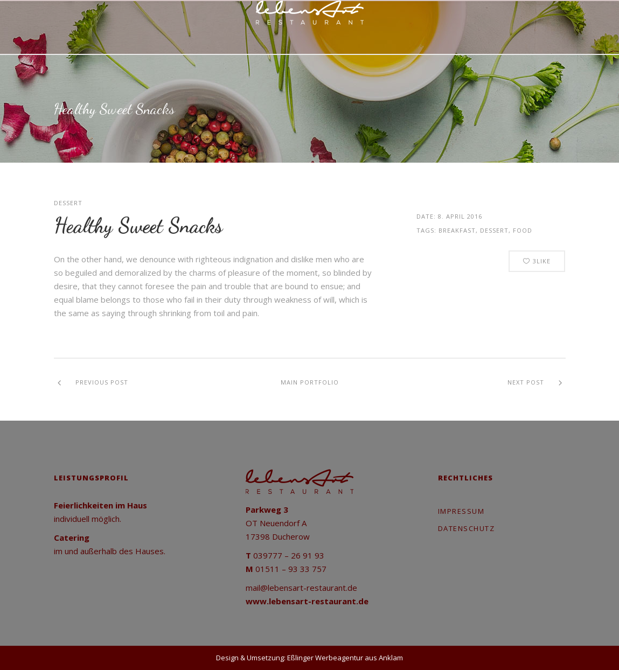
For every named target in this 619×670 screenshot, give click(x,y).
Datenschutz (466, 528)
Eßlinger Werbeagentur (325, 657)
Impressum (461, 511)
